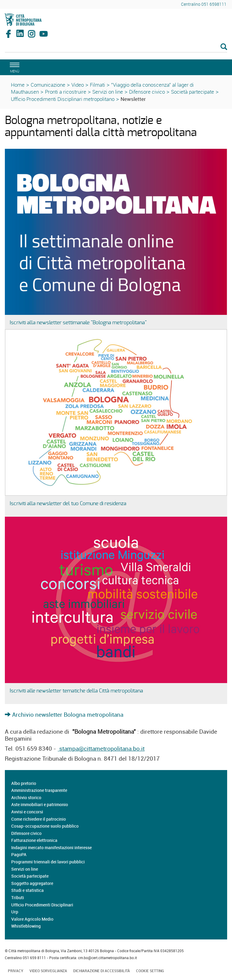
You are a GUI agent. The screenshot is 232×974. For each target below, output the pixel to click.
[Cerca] (116, 47)
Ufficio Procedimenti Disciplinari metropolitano (62, 98)
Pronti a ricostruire (65, 91)
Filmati (97, 84)
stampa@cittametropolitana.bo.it (101, 748)
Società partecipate (192, 91)
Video (77, 84)
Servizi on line (107, 91)
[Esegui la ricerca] (223, 47)
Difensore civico (147, 91)
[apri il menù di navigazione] (13, 67)
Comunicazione (48, 84)
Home (18, 84)
